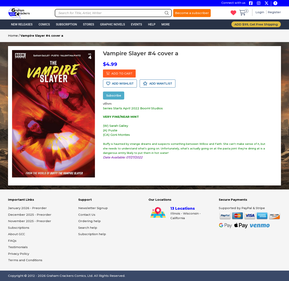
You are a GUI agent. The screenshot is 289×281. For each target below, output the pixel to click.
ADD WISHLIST (120, 84)
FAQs (12, 241)
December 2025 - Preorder (29, 215)
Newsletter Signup (93, 208)
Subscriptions (18, 228)
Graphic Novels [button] (112, 24)
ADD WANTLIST (157, 84)
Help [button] (152, 24)
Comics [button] (44, 24)
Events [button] (136, 24)
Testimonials (18, 247)
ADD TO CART (119, 73)
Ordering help (89, 221)
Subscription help (92, 234)
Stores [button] (88, 24)
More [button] (165, 24)
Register (274, 12)
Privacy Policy (18, 254)
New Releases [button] (22, 24)
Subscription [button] (66, 24)
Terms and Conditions (25, 260)
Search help (87, 228)
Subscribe (113, 95)
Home (13, 35)
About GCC (16, 234)
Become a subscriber (192, 13)
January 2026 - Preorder (27, 208)
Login (260, 12)
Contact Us (86, 215)
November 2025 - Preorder (29, 221)
